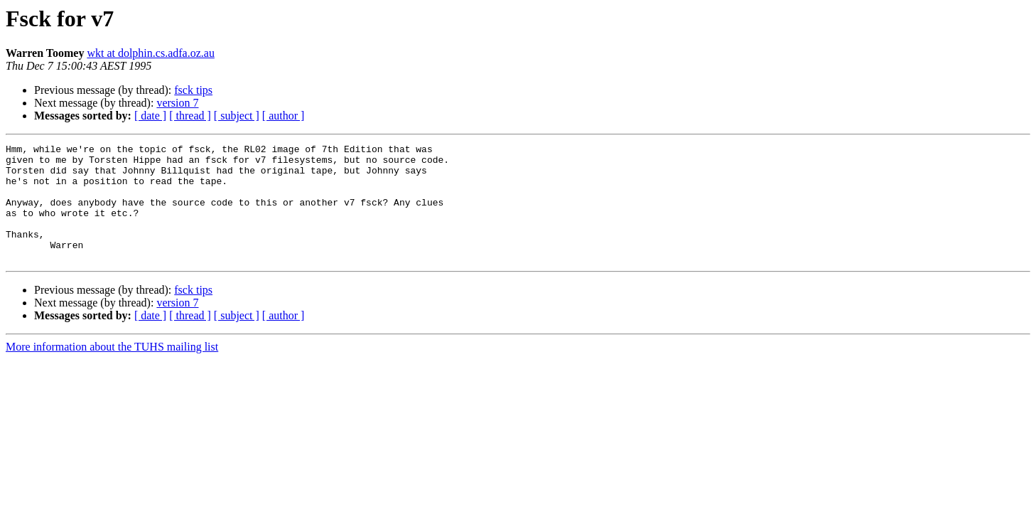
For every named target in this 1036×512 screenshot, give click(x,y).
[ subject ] (236, 116)
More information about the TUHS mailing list (112, 370)
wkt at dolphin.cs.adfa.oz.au (151, 53)
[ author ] (283, 116)
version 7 (177, 103)
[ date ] (150, 116)
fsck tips (193, 90)
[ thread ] (190, 116)
